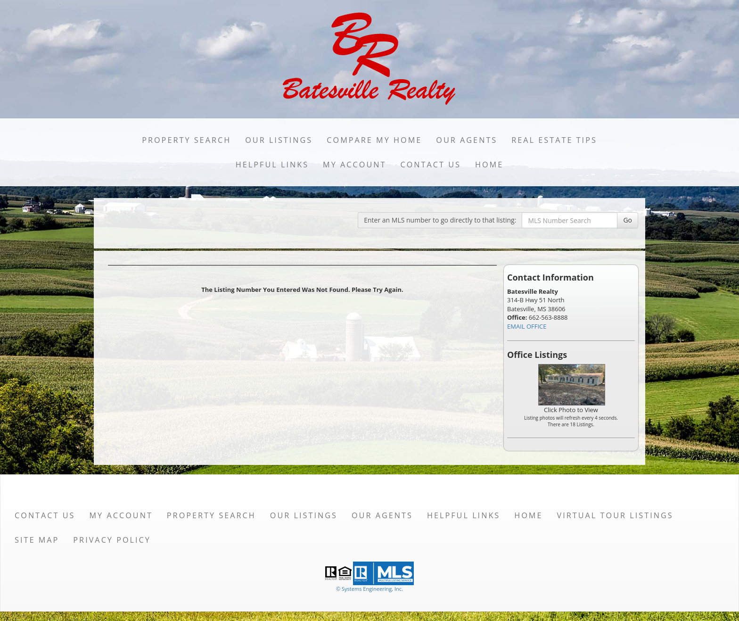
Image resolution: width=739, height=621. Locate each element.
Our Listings (278, 140)
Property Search (186, 140)
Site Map (37, 540)
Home (489, 164)
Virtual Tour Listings (615, 515)
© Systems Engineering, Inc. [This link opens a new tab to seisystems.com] (369, 588)
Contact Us (430, 164)
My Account (354, 164)
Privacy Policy (112, 540)
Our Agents (466, 140)
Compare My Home (374, 140)
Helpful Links (272, 164)
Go (627, 219)
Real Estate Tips (554, 140)
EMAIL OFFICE (527, 326)
